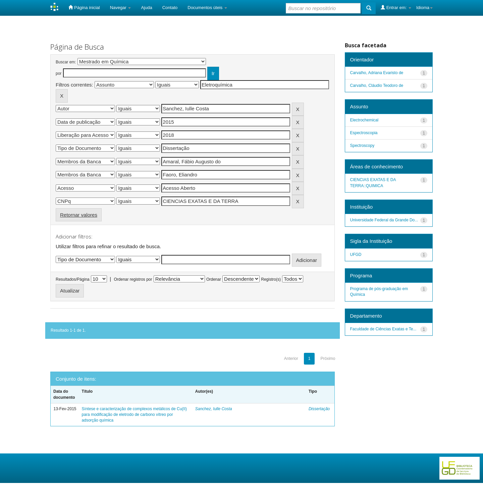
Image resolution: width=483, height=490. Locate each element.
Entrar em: (396, 7)
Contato (170, 7)
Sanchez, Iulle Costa (213, 408)
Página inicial (84, 7)
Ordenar (213, 279)
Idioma (424, 7)
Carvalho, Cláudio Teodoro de (377, 85)
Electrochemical (364, 120)
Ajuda (146, 7)
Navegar (120, 7)
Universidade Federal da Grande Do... (384, 220)
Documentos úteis (207, 7)
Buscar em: (66, 62)
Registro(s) (271, 279)
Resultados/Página (73, 279)
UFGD (356, 254)
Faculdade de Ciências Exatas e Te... (383, 329)
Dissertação (319, 408)
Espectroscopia (364, 132)
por (58, 73)
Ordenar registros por (133, 279)
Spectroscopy (362, 145)
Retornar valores (78, 215)
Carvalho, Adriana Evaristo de (377, 72)
